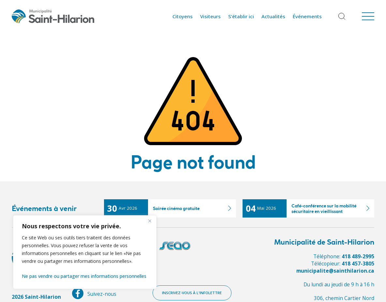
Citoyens (182, 16)
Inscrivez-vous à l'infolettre (192, 293)
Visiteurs (210, 16)
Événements (307, 16)
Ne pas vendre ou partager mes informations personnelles (84, 276)
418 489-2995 (358, 256)
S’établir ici (241, 16)
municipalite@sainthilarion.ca (335, 270)
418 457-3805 (358, 263)
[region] (84, 252)
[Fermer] (150, 221)
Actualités (273, 16)
